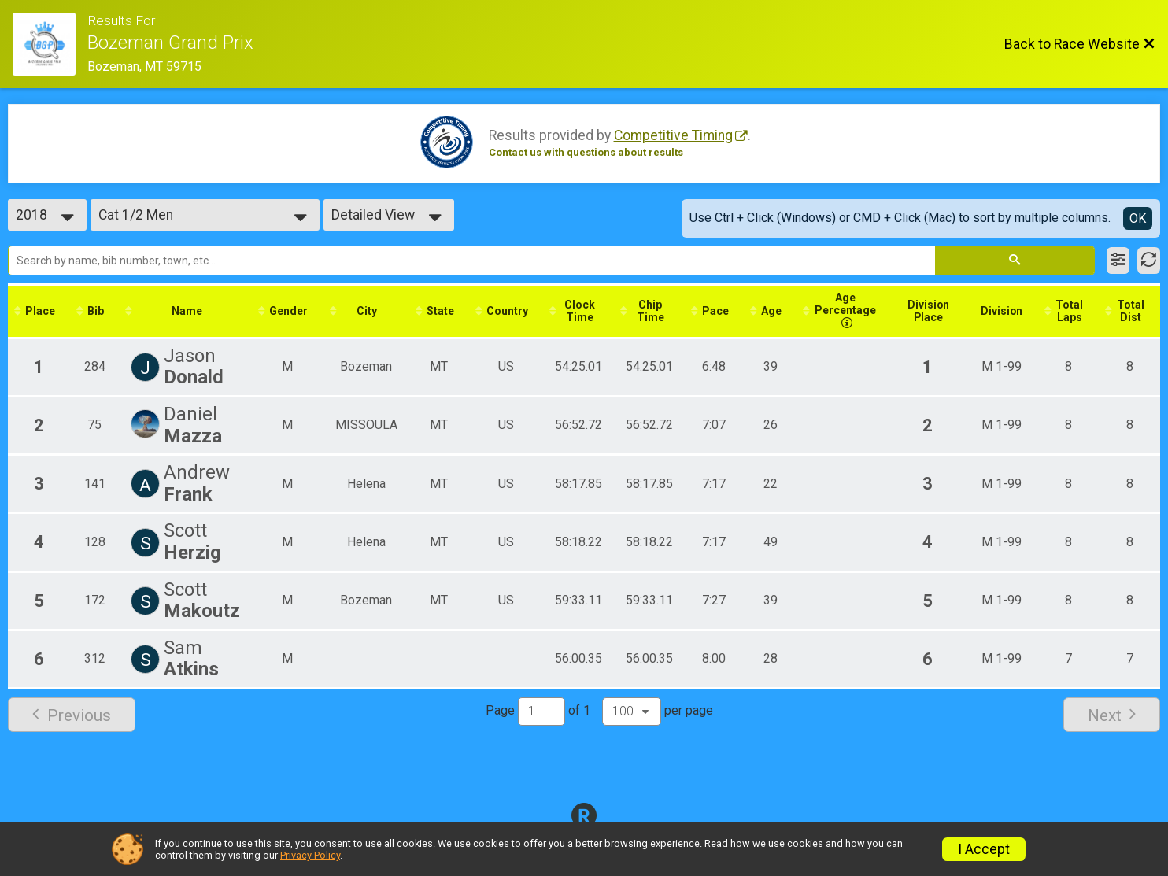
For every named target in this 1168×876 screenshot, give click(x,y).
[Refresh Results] (1148, 260)
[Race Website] (50, 44)
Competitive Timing (673, 135)
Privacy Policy (310, 855)
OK (1137, 218)
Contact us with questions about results (586, 152)
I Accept (984, 849)
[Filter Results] (1118, 260)
